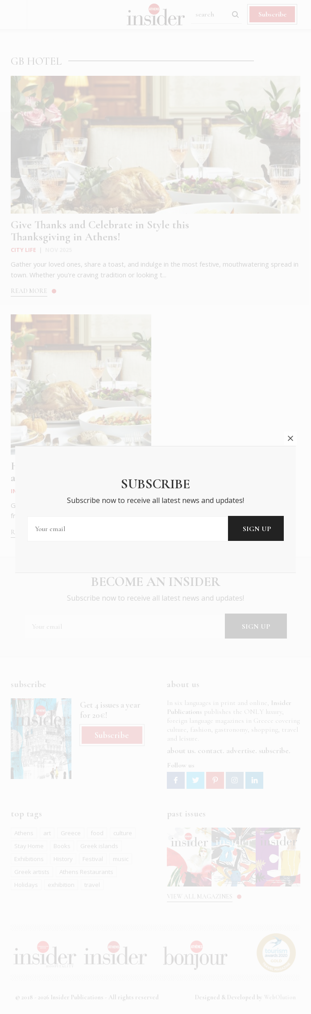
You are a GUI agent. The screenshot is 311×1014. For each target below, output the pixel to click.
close (290, 424)
